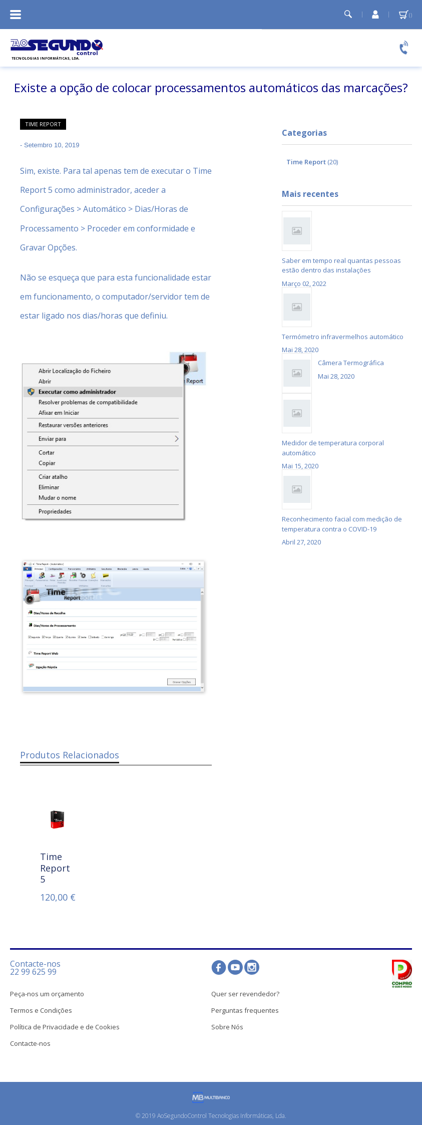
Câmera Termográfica (351, 362)
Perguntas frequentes (245, 1010)
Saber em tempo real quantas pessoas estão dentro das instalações (341, 265)
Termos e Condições (41, 1010)
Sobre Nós (227, 1026)
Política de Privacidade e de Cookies (65, 1026)
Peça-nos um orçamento (47, 993)
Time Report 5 (55, 868)
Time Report (43, 124)
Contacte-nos (30, 1043)
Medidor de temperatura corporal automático (333, 447)
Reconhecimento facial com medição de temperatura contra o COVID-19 (342, 523)
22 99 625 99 (33, 971)
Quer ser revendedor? (245, 993)
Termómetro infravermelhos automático (342, 336)
